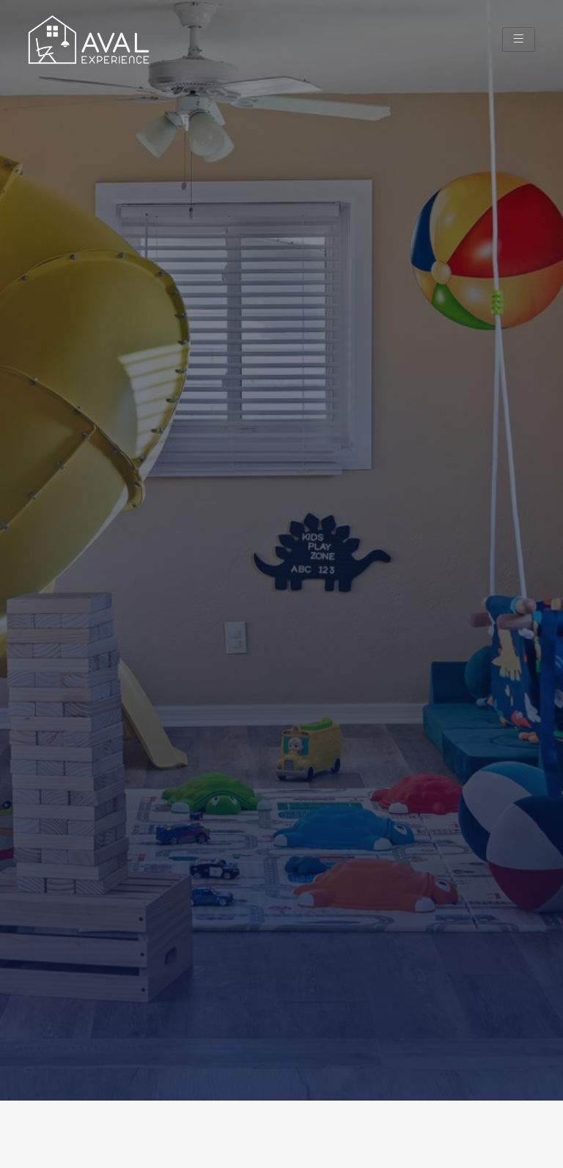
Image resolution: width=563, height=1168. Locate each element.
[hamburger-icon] (518, 39)
